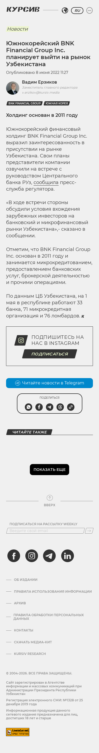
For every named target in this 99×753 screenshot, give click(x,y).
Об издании (25, 580)
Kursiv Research (30, 654)
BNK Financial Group (24, 103)
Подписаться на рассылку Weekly (43, 524)
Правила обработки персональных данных (48, 617)
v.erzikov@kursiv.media (40, 92)
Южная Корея (57, 103)
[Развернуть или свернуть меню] (89, 10)
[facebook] (13, 555)
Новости (17, 29)
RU (77, 10)
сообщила (46, 182)
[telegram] (49, 555)
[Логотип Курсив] (23, 9)
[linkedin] (67, 555)
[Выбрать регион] (65, 10)
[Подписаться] (89, 531)
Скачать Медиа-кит (33, 642)
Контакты (23, 630)
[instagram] (31, 555)
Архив (20, 603)
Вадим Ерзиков (39, 82)
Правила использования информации (53, 591)
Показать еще (49, 469)
